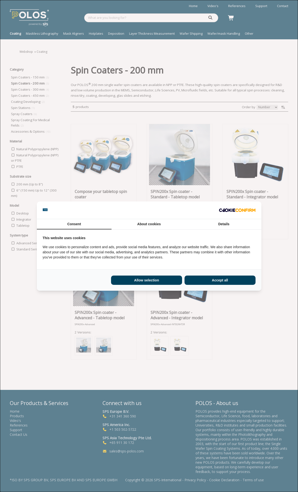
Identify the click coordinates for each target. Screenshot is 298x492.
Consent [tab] (74, 224)
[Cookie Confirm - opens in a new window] (237, 210)
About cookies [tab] (149, 224)
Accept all (220, 280)
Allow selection (146, 280)
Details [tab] (223, 224)
